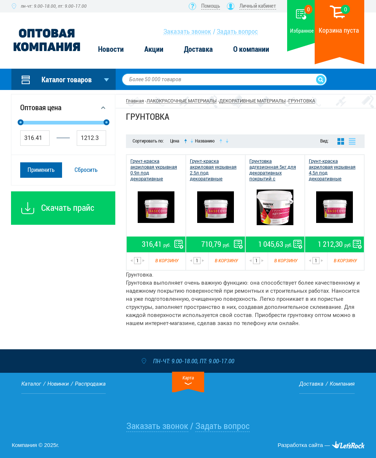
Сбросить (86, 169)
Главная (135, 101)
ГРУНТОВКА (301, 101)
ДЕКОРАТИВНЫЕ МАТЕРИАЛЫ (252, 101)
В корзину (166, 260)
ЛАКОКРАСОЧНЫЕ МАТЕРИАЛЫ (182, 101)
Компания (342, 384)
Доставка (198, 49)
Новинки (58, 384)
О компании (251, 49)
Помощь (210, 6)
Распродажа (90, 384)
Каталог (31, 384)
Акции (153, 49)
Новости (111, 49)
